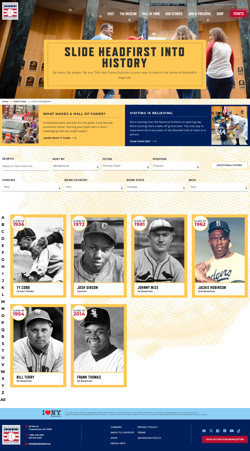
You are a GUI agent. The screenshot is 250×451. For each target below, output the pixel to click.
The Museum (128, 14)
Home (5, 102)
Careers (116, 427)
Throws (8, 180)
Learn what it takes (56, 138)
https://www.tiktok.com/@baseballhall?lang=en (239, 431)
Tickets (238, 13)
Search (8, 158)
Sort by (58, 159)
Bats (192, 180)
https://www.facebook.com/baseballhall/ (218, 431)
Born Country (76, 180)
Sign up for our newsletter (225, 439)
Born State (135, 180)
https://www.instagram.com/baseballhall (225, 431)
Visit (110, 14)
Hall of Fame (151, 14)
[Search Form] (240, 4)
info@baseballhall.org (39, 443)
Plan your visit (140, 141)
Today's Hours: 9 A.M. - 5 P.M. (157, 4)
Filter (107, 159)
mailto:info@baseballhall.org (204, 431)
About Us (184, 5)
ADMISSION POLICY (150, 438)
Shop (220, 14)
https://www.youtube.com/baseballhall (232, 431)
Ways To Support (122, 433)
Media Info (118, 443)
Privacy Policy (148, 427)
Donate (199, 5)
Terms (142, 433)
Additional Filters (229, 165)
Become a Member (221, 5)
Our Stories (173, 14)
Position (159, 159)
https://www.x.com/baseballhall (211, 430)
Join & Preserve (199, 14)
